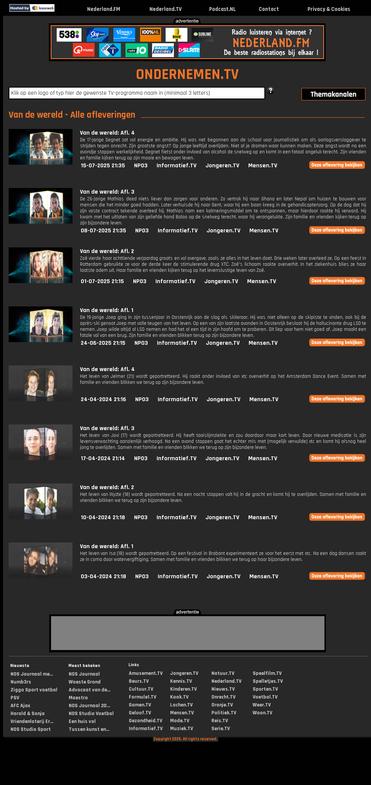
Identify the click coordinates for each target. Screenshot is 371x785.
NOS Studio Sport (31, 729)
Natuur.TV (222, 673)
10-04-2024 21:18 (103, 517)
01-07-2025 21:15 (102, 281)
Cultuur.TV (141, 689)
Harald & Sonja (28, 713)
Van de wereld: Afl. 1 (106, 310)
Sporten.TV (265, 689)
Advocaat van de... (89, 689)
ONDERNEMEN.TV (187, 74)
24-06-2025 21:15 (103, 343)
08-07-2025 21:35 (103, 231)
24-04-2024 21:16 (103, 399)
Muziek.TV (181, 728)
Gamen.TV (140, 705)
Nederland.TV (165, 9)
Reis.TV (219, 720)
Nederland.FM (103, 9)
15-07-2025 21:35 (103, 166)
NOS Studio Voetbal (91, 713)
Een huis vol (82, 721)
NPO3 (141, 166)
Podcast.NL (222, 9)
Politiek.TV (223, 712)
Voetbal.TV (265, 697)
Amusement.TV (146, 673)
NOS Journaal (84, 674)
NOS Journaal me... (32, 674)
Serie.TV (220, 728)
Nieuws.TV (223, 689)
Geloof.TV (140, 712)
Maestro (78, 697)
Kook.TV (179, 697)
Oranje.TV (222, 705)
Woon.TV (262, 712)
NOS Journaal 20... (89, 705)
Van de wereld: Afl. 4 (107, 133)
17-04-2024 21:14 (103, 458)
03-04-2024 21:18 (103, 576)
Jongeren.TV (222, 166)
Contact (269, 9)
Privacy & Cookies (329, 9)
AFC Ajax (20, 705)
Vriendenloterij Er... (32, 721)
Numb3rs (21, 682)
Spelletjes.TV (268, 681)
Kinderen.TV (183, 689)
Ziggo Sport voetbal (34, 689)
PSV (15, 697)
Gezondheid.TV (145, 720)
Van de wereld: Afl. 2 (107, 251)
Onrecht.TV (223, 697)
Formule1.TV (142, 697)
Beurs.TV (139, 681)
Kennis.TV (181, 681)
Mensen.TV (262, 166)
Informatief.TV (176, 166)
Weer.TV (262, 705)
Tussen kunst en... (89, 729)
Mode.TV (179, 720)
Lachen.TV (181, 705)
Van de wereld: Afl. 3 (107, 192)
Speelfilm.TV (267, 673)
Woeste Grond (85, 682)
